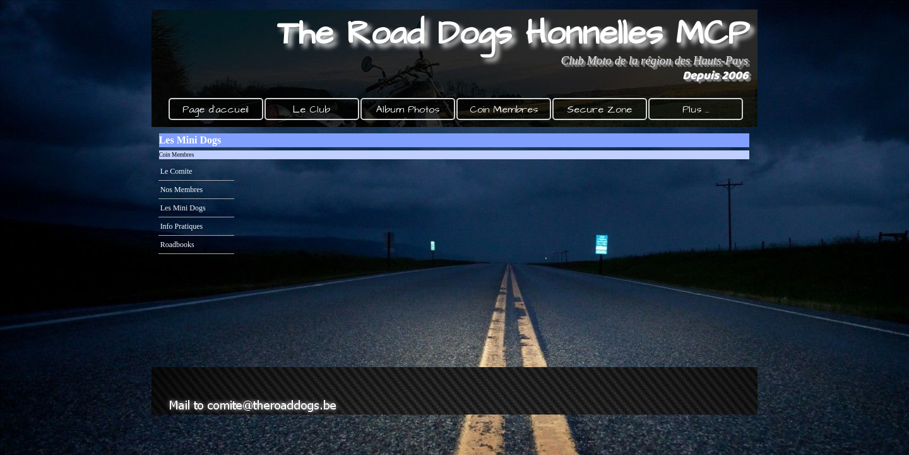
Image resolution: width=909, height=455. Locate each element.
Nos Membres (181, 189)
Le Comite (176, 171)
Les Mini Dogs (183, 207)
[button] (256, 391)
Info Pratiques (181, 226)
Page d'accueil (215, 109)
